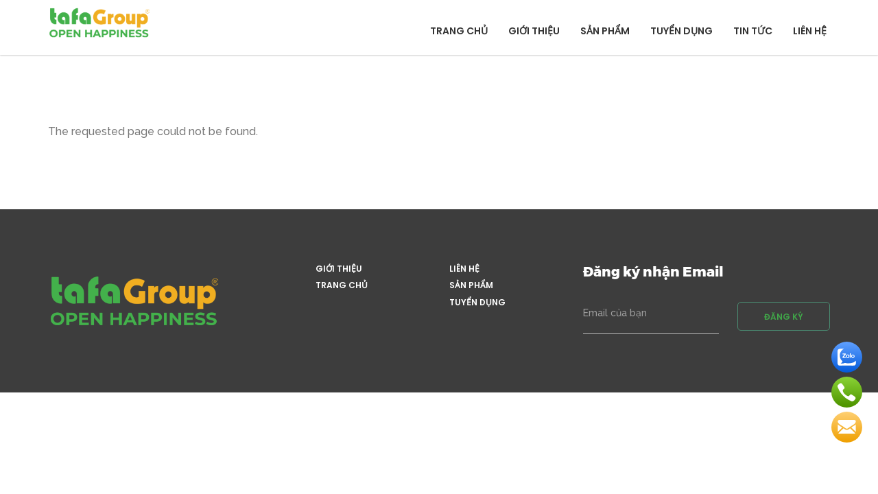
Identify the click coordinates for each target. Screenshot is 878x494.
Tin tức (752, 31)
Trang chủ (459, 31)
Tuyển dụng (681, 31)
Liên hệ (810, 31)
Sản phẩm (605, 31)
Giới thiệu (534, 31)
